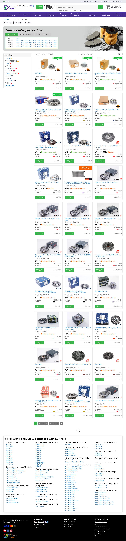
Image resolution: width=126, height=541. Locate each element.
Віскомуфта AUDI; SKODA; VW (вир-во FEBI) (78, 364)
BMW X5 (38, 466)
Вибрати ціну (100, 161)
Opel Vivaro (98, 476)
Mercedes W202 (70, 497)
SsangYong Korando (42, 488)
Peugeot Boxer (99, 481)
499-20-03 (23, 6)
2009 (55, 43)
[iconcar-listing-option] (121, 54)
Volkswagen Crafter (12, 499)
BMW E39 (38, 458)
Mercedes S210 (70, 481)
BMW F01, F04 (40, 464)
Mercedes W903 (70, 502)
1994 (34, 45)
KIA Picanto (98, 453)
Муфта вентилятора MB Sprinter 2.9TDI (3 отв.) (107, 110)
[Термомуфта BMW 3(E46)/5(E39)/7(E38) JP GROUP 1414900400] (48, 210)
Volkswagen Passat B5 (13, 502)
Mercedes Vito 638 (70, 487)
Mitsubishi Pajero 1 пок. (13, 479)
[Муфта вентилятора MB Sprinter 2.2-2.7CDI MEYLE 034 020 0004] (78, 137)
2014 (34, 41)
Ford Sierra (98, 446)
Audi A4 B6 (9, 452)
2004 (34, 43)
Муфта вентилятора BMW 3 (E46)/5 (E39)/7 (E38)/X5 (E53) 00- (78, 110)
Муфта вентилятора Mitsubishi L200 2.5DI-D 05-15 (108, 73)
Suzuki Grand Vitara (12, 488)
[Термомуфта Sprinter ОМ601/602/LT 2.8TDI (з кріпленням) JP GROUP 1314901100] (78, 246)
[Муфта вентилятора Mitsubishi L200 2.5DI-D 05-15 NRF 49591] (108, 64)
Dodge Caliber (40, 506)
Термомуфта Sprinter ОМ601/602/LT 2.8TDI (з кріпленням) (78, 255)
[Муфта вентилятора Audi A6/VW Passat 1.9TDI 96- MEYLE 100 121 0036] (48, 173)
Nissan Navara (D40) (42, 473)
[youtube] (4, 531)
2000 (18, 43)
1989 (55, 46)
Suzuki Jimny (10, 490)
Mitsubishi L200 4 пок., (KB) (14, 473)
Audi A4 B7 (9, 454)
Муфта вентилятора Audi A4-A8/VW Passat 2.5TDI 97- (108, 146)
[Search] (100, 7)
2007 (46, 43)
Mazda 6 (97, 465)
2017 (46, 41)
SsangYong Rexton (41, 492)
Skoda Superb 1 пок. (101, 486)
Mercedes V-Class (70, 483)
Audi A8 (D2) (9, 462)
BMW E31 (38, 450)
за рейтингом (48, 54)
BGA (9, 63)
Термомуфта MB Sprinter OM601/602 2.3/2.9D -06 (46, 328)
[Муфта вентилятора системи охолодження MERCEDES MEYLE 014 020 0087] (78, 392)
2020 (18, 39)
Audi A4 (8, 448)
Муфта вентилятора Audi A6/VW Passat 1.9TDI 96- (47, 183)
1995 (38, 45)
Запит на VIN (38, 527)
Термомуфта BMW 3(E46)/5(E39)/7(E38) (47, 219)
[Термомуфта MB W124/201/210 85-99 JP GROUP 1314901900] (108, 173)
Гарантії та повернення (102, 529)
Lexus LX (97, 460)
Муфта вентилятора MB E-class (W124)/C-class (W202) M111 (48, 401)
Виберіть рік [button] (12, 34)
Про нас (97, 536)
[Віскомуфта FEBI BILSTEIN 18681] (108, 355)
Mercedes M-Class (70, 475)
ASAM (9, 58)
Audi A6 (8, 456)
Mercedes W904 (70, 504)
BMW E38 (38, 456)
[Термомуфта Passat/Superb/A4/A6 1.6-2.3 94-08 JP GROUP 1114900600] (108, 210)
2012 (26, 41)
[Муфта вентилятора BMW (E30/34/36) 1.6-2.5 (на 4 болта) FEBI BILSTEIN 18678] (108, 246)
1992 (26, 45)
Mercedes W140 (70, 495)
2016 (42, 41)
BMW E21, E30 (40, 446)
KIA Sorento (98, 455)
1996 (42, 45)
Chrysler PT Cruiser (41, 497)
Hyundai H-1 (69, 451)
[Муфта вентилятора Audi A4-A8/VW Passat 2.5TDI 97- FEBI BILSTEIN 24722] (108, 137)
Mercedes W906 (70, 506)
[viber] (8, 531)
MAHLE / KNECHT (13, 73)
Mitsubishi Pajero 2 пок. (13, 481)
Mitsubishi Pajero (11, 477)
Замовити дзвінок (39, 525)
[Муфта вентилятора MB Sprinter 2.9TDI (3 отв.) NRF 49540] (108, 101)
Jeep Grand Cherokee (42, 501)
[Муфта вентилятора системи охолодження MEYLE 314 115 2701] (78, 283)
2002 (26, 43)
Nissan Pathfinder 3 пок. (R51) (45, 477)
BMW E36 (38, 454)
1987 (46, 46)
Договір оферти (100, 531)
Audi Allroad (9, 464)
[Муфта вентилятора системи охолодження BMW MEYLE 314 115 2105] (48, 137)
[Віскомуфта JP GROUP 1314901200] (48, 355)
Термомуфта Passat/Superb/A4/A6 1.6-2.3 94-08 (108, 219)
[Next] (61, 424)
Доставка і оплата (86, 1)
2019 (55, 41)
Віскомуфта (38, 73)
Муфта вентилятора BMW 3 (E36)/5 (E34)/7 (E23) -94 (108, 328)
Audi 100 (8, 444)
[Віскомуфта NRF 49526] (48, 64)
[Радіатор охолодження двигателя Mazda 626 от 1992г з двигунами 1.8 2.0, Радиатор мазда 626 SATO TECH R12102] (78, 173)
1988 (50, 46)
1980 (18, 46)
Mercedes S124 (70, 477)
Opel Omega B (99, 474)
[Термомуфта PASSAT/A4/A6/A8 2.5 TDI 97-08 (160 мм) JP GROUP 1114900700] (48, 246)
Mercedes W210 (70, 499)
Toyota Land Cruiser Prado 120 (104, 502)
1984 (34, 46)
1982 (26, 46)
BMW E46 (38, 460)
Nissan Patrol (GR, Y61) (43, 479)
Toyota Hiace (99, 494)
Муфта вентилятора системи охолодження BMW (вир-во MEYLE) (46, 146)
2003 (30, 43)
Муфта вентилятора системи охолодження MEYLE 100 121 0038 (45, 292)
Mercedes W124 (70, 493)
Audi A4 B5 (9, 450)
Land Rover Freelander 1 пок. (73, 460)
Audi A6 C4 (9, 458)
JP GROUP (10, 71)
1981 (22, 46)
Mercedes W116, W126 (72, 491)
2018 (50, 41)
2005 (38, 43)
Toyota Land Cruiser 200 (102, 500)
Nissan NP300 (40, 475)
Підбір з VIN (39, 7)
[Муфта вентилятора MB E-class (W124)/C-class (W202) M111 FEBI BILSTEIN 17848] (48, 392)
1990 (18, 45)
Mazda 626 (98, 467)
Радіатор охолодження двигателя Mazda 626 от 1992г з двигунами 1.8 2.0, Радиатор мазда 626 (78, 183)
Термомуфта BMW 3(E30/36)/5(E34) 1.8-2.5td (77, 219)
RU (8, 1)
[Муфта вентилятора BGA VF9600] (108, 283)
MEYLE (10, 75)
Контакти (114, 1)
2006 (42, 43)
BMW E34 (38, 452)
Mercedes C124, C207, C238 (73, 469)
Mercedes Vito (69, 485)
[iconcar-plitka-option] (119, 54)
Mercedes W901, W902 (72, 500)
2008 (50, 43)
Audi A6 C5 (9, 460)
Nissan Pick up (40, 481)
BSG (8, 66)
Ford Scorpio (99, 444)
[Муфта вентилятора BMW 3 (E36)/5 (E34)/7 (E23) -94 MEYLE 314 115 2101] (108, 319)
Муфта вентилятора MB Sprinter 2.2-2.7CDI (78, 146)
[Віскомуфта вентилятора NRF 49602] (78, 64)
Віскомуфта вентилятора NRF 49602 (76, 73)
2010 (18, 41)
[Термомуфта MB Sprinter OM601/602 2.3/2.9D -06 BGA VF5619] (48, 319)
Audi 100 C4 (9, 446)
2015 (38, 41)
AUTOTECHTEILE (12, 61)
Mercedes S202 (70, 479)
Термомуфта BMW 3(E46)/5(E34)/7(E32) (107, 401)
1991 (22, 45)
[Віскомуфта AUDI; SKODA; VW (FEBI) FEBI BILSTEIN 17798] (78, 355)
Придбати (39, 88)
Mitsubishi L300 (10, 475)
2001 (22, 43)
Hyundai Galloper (70, 449)
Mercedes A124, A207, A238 (73, 467)
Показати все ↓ (10, 85)
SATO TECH (11, 80)
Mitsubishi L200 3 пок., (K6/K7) (15, 471)
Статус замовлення (101, 522)
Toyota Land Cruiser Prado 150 (104, 504)
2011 (22, 41)
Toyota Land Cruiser (101, 496)
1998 (50, 45)
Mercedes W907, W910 (72, 508)
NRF (8, 78)
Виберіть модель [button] (43, 34)
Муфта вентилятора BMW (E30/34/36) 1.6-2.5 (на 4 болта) (108, 255)
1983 (30, 46)
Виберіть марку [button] (26, 34)
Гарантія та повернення (101, 1)
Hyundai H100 (69, 453)
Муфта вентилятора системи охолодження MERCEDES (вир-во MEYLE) (77, 401)
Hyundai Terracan (70, 455)
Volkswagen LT (10, 500)
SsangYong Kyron (41, 490)
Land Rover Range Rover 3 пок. (74, 462)
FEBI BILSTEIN (12, 68)
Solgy (8, 83)
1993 (30, 45)
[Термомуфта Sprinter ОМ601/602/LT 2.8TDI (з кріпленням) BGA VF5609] (78, 319)
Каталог (97, 534)
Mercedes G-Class (70, 473)
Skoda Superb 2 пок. (101, 488)
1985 (38, 46)
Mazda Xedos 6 (99, 469)
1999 (55, 45)
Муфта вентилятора (101, 291)
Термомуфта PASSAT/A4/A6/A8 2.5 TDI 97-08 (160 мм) (48, 255)
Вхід (120, 1)
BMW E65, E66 (40, 462)
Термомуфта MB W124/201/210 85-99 (106, 182)
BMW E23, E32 (40, 448)
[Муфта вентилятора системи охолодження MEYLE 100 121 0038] (48, 282)
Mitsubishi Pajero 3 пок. (13, 483)
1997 (46, 45)
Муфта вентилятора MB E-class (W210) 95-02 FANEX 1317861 (48, 110)
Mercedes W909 (70, 510)
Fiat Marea (68, 444)
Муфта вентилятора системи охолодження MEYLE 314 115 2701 (75, 292)
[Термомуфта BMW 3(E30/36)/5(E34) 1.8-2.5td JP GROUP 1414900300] (78, 210)
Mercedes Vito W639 (71, 489)
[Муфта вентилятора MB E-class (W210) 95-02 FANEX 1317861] (48, 100)
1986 (42, 46)
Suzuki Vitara (10, 492)
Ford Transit (98, 448)
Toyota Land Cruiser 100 (102, 498)
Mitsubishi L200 (10, 469)
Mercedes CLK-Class (71, 471)
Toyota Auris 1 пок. (100, 492)
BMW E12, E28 (40, 444)
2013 (30, 41)
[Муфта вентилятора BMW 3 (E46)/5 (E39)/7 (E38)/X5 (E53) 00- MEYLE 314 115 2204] (78, 101)
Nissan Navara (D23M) (42, 471)
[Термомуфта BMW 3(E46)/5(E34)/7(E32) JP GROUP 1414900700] (108, 392)
